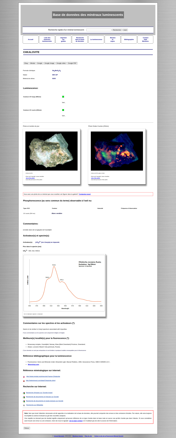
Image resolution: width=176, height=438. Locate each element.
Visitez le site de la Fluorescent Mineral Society (108, 436)
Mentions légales (77, 436)
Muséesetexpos (113, 39)
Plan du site (88, 436)
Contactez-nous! (85, 194)
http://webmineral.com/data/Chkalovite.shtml (40, 380)
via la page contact (76, 421)
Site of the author (30, 178)
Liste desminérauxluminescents (47, 39)
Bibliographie (129, 39)
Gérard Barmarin (59, 436)
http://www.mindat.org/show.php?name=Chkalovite (43, 376)
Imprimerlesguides (63, 39)
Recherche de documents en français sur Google (42, 397)
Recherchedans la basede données (79, 39)
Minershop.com (33, 364)
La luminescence (96, 39)
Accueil (30, 39)
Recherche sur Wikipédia (34, 405)
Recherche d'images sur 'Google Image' (39, 393)
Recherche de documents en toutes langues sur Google (44, 401)
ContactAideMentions (145, 39)
